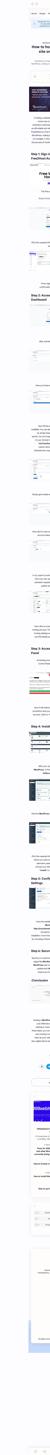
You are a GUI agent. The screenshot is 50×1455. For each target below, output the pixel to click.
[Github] (26, 1160)
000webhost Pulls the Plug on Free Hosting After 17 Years (25, 1130)
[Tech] (30, 1145)
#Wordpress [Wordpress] (26, 1055)
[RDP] (30, 1160)
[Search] (8, 4)
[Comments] (7, 1451)
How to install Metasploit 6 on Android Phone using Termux (23, 1177)
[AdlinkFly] (14, 1212)
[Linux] (29, 1173)
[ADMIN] (23, 74)
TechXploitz (31, 1339)
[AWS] (26, 1185)
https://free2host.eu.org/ (22, 198)
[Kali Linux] (32, 13)
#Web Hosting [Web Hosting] (40, 1055)
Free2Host (8, 132)
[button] (4, 4)
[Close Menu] (6, 24)
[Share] (16, 1451)
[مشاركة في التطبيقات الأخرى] (13, 1066)
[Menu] (25, 1451)
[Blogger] (14, 13)
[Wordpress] (4, 13)
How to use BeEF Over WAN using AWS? (26, 1190)
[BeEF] (31, 1185)
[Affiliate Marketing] (35, 1218)
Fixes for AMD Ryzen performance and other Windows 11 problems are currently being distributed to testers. (24, 1151)
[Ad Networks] (35, 1212)
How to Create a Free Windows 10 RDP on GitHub (23, 1165)
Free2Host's (30, 582)
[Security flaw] (22, 1145)
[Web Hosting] (28, 1125)
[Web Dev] (41, 13)
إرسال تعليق (25, 1082)
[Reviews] (23, 13)
